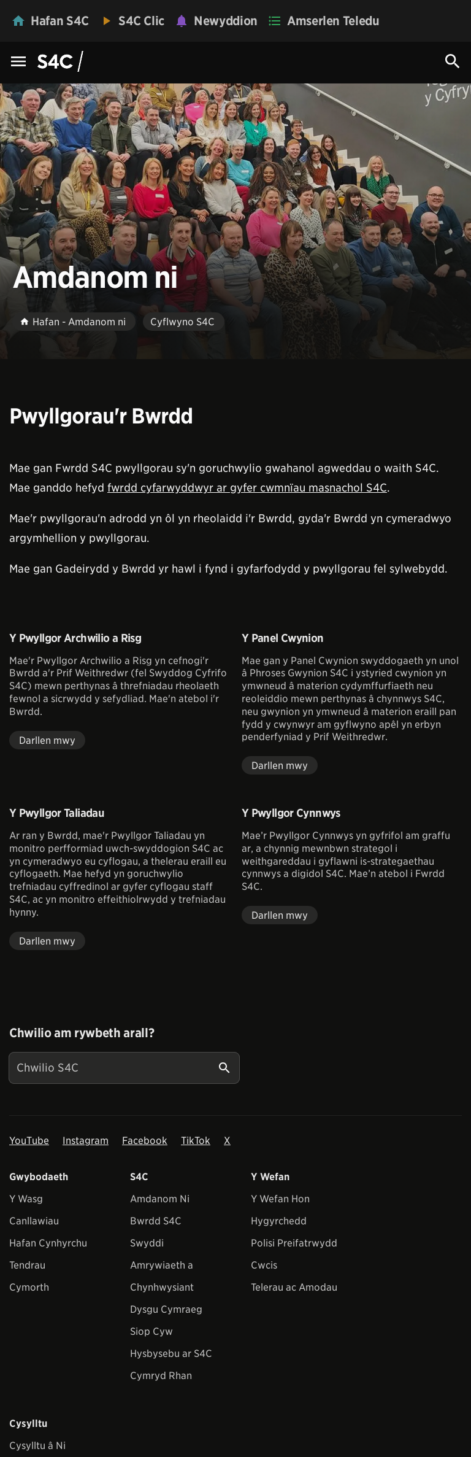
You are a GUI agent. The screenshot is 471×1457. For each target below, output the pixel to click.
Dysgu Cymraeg (166, 1309)
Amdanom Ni (160, 1199)
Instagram (86, 1140)
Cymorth (29, 1287)
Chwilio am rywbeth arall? (81, 1033)
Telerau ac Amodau (294, 1287)
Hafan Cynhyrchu (48, 1243)
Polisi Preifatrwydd (294, 1243)
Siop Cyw (151, 1331)
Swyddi (147, 1243)
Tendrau (27, 1265)
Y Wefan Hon (280, 1199)
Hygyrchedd (279, 1221)
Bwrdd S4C (156, 1221)
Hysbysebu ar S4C (171, 1353)
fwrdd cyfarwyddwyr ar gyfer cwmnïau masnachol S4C (247, 487)
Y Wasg (26, 1199)
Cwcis (264, 1265)
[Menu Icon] (18, 62)
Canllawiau (34, 1221)
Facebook (144, 1140)
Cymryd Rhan (161, 1376)
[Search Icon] (452, 61)
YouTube (29, 1140)
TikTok (195, 1140)
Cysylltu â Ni (37, 1445)
